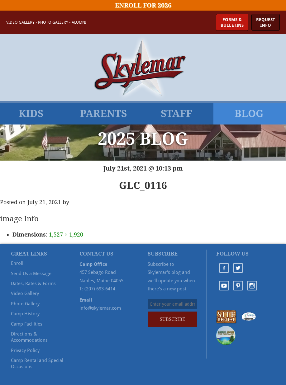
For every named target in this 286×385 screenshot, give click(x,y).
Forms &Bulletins (232, 22)
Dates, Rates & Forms (33, 283)
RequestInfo (265, 22)
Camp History (25, 314)
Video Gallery (20, 22)
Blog (249, 114)
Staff (176, 114)
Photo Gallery (53, 22)
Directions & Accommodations (29, 337)
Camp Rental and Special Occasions (37, 363)
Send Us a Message (31, 273)
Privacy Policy (25, 350)
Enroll (17, 263)
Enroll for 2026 (143, 5)
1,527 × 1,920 (66, 234)
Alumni (79, 22)
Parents (103, 114)
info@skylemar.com (100, 308)
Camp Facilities (26, 324)
